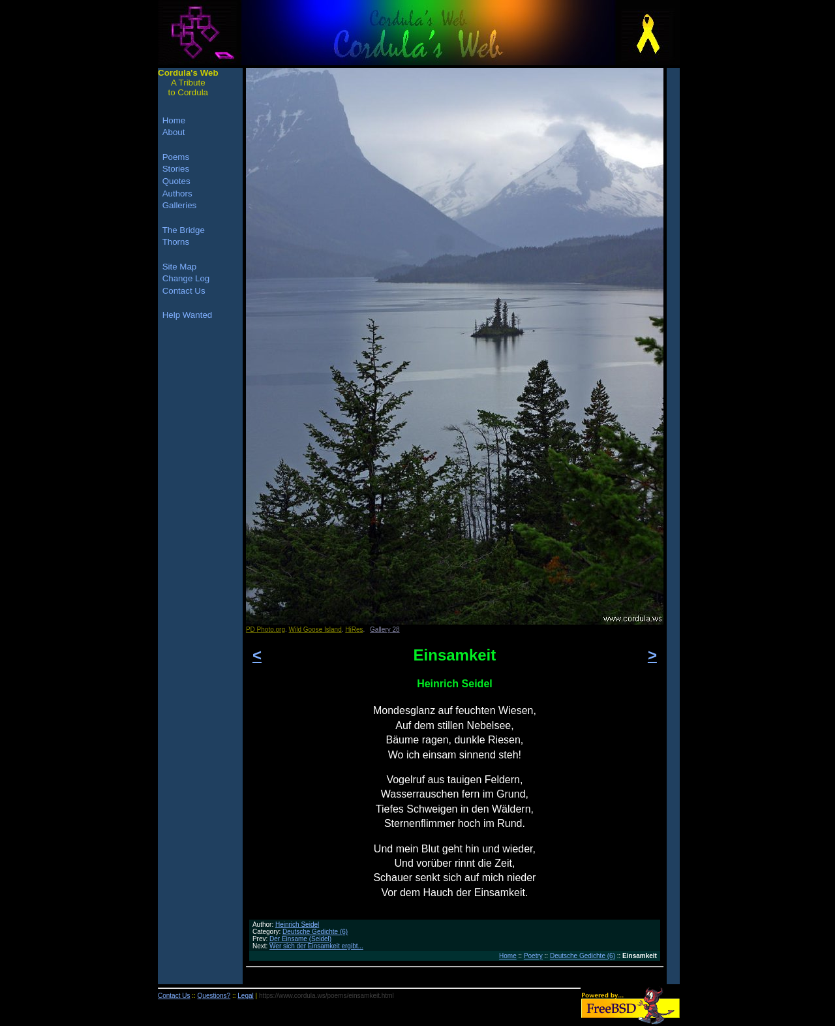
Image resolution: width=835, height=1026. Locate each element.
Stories (175, 169)
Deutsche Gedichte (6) (315, 931)
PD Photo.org (265, 629)
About (173, 132)
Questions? (214, 995)
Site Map (179, 267)
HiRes (354, 629)
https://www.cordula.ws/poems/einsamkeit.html (326, 995)
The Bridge (183, 230)
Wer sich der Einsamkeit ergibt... (316, 946)
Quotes (176, 181)
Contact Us (183, 291)
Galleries (179, 205)
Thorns (175, 242)
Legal (245, 995)
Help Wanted (187, 315)
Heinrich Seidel (297, 924)
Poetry (533, 955)
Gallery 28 (385, 629)
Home (508, 955)
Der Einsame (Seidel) (300, 938)
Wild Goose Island (315, 629)
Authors (177, 193)
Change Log (186, 278)
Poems (175, 157)
